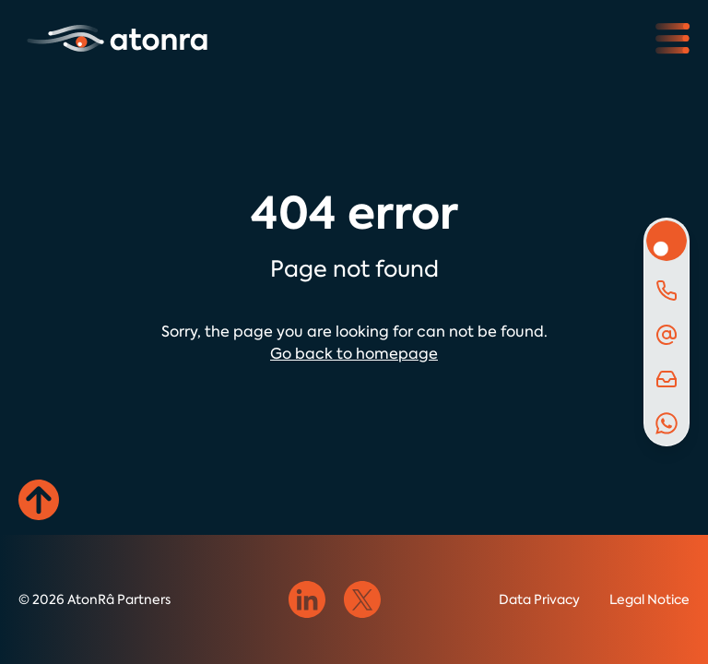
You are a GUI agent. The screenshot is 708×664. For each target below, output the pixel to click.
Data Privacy (539, 599)
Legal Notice (649, 599)
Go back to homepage (354, 353)
